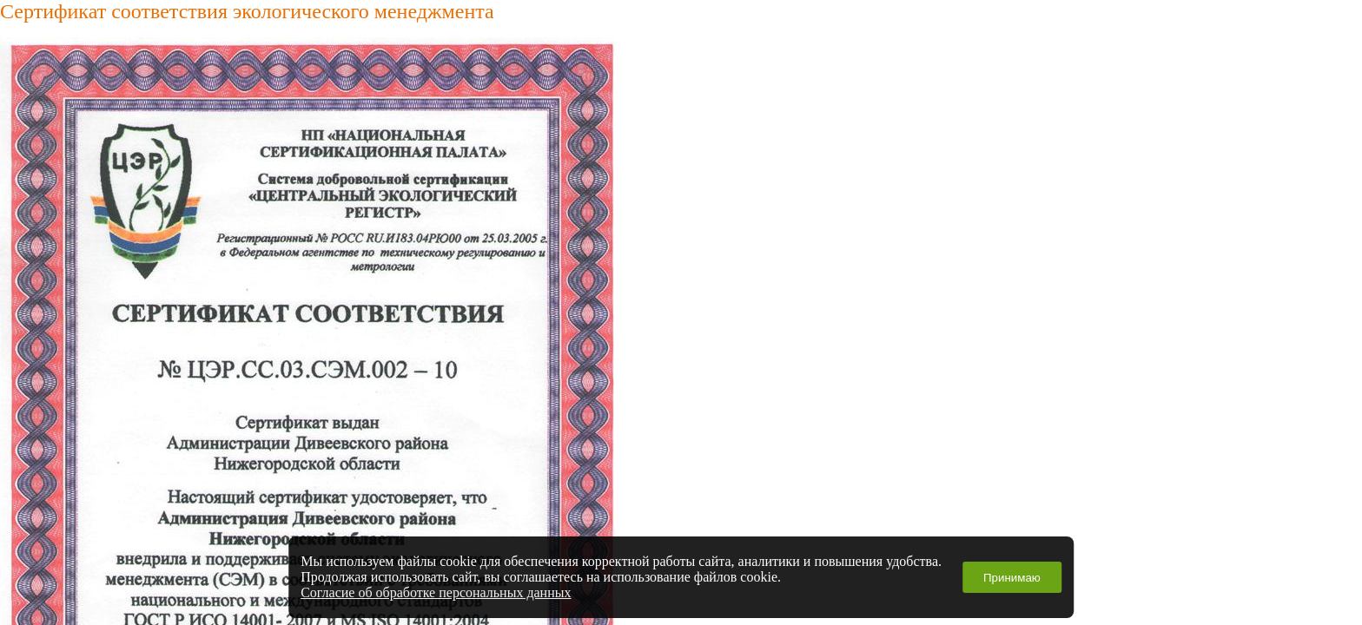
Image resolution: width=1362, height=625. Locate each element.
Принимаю (1012, 577)
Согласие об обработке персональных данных (436, 592)
